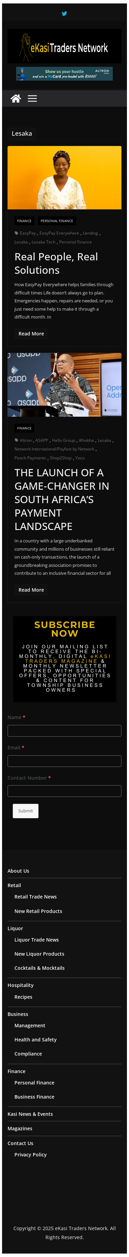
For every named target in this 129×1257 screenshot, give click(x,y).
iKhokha (86, 440)
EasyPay (28, 233)
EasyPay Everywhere (59, 233)
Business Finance (34, 1096)
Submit (25, 811)
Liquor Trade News (36, 939)
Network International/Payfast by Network (54, 449)
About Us (18, 871)
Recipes (23, 997)
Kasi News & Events (30, 1114)
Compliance (28, 1053)
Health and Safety (35, 1039)
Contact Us (20, 1143)
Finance (24, 220)
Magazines (20, 1128)
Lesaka (21, 242)
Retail (14, 885)
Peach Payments (30, 458)
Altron (26, 440)
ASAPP (41, 440)
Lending (90, 233)
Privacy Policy (30, 1154)
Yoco (80, 458)
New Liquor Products (39, 953)
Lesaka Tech (43, 242)
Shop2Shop (61, 458)
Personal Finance (57, 220)
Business (18, 1014)
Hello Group (63, 440)
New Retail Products (38, 911)
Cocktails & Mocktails (39, 968)
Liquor (15, 928)
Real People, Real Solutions (56, 263)
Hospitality (21, 985)
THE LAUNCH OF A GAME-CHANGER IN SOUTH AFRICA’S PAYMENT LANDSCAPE (61, 499)
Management (29, 1025)
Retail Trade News (35, 896)
